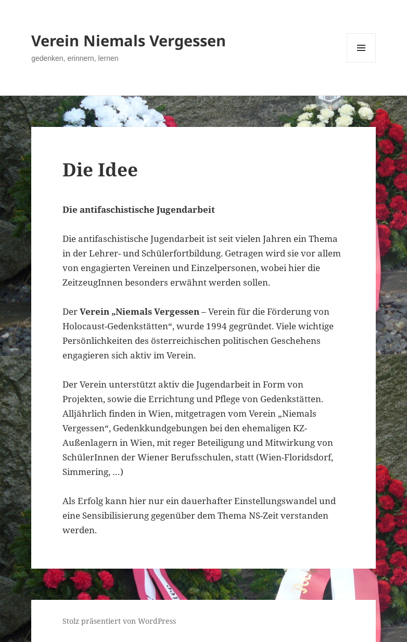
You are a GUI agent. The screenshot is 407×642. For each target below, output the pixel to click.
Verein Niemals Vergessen (128, 40)
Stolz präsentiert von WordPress (119, 621)
